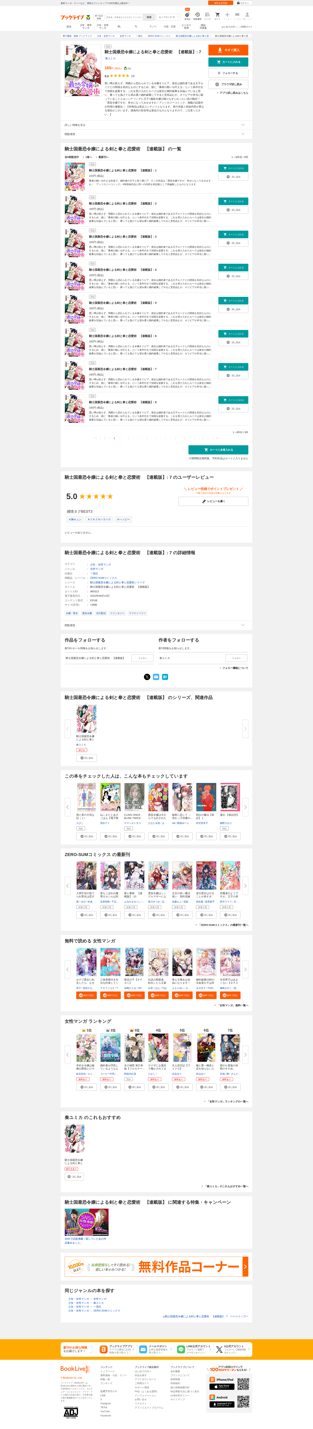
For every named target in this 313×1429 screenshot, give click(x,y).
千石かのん (118, 901)
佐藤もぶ (177, 901)
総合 (69, 26)
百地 (222, 1073)
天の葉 (237, 901)
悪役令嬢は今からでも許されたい (157, 818)
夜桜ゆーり (183, 823)
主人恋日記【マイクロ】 (181, 1067)
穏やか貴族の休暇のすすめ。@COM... (229, 1068)
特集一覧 (105, 1379)
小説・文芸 (170, 26)
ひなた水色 (154, 823)
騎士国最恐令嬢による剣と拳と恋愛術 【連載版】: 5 (122, 302)
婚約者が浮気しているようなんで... (109, 1068)
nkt (173, 823)
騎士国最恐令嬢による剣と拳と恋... (85, 739)
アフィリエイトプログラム (149, 1407)
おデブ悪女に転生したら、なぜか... (85, 983)
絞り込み (99, 17)
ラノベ (152, 26)
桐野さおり (226, 823)
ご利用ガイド (245, 27)
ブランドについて (180, 1375)
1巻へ (88, 157)
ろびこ (79, 823)
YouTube (105, 1411)
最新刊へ (103, 157)
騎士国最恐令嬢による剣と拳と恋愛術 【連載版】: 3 (122, 236)
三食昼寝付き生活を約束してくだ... (109, 983)
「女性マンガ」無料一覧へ (232, 1005)
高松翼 (199, 901)
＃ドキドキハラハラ (99, 519)
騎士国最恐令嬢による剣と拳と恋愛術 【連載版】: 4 (122, 269)
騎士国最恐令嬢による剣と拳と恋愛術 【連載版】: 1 (122, 170)
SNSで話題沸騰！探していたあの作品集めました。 (85, 1240)
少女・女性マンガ (103, 26)
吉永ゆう (177, 1073)
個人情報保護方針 (180, 1387)
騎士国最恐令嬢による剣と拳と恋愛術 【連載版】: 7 (122, 369)
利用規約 (175, 1383)
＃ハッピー (123, 519)
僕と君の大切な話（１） (85, 816)
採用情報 (175, 1379)
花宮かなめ (89, 988)
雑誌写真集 (203, 26)
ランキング (106, 1383)
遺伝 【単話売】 (229, 814)
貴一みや (81, 901)
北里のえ (166, 901)
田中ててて (226, 901)
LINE (103, 1395)
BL (119, 26)
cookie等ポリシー (179, 1395)
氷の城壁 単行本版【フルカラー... (134, 1067)
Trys (164, 988)
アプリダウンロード (145, 1379)
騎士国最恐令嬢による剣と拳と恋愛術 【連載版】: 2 (122, 203)
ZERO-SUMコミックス (103, 577)
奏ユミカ (110, 58)
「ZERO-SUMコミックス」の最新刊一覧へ (223, 924)
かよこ (189, 988)
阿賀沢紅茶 (130, 1073)
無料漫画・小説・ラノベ (113, 1375)
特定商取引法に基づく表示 (184, 1391)
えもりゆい (178, 988)
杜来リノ (92, 901)
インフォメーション (145, 1395)
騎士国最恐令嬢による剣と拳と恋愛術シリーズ (117, 582)
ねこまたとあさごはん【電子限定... (109, 818)
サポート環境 (142, 1387)
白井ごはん (154, 988)
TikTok (103, 1407)
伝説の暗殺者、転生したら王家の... (157, 983)
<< (95, 438)
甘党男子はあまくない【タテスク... (229, 983)
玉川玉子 (201, 988)
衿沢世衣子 (202, 823)
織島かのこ (226, 988)
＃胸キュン (74, 519)
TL (136, 26)
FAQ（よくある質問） (147, 1391)
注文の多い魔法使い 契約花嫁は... (181, 896)
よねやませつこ (132, 901)
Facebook (105, 1415)
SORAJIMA (144, 988)
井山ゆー (201, 1073)
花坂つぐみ (189, 901)
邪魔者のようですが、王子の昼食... (229, 896)
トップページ (107, 1371)
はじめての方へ (229, 27)
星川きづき (154, 901)
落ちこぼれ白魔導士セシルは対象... (109, 896)
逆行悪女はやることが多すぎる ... (205, 896)
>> (217, 438)
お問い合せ (141, 1399)
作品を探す (141, 1375)
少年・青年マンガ (86, 26)
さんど (234, 1073)
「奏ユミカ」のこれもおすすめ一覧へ (226, 1186)
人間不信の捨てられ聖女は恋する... (85, 896)
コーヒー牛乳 (107, 1073)
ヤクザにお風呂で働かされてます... (157, 1068)
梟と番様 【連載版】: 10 (133, 895)
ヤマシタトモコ (132, 823)
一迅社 (94, 573)
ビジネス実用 (186, 26)
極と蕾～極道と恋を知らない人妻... (205, 1068)
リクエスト (141, 1403)
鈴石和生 (81, 1073)
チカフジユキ (107, 988)
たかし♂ (152, 1073)
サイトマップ (177, 1399)
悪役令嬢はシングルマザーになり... (157, 896)
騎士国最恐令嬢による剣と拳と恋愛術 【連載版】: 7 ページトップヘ (205, 1316)
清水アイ (105, 823)
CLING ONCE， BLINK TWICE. (133, 816)
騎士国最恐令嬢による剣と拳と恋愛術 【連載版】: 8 (122, 402)
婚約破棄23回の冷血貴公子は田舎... (205, 983)
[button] (86, 758)
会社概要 (175, 1371)
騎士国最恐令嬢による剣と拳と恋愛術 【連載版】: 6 (122, 336)
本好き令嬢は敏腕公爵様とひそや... (85, 1068)
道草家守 (210, 901)
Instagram (105, 1403)
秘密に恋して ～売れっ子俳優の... (182, 816)
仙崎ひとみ (130, 988)
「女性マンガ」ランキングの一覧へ (227, 1101)
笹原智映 (105, 901)
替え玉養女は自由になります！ (181, 981)
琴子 (78, 988)
